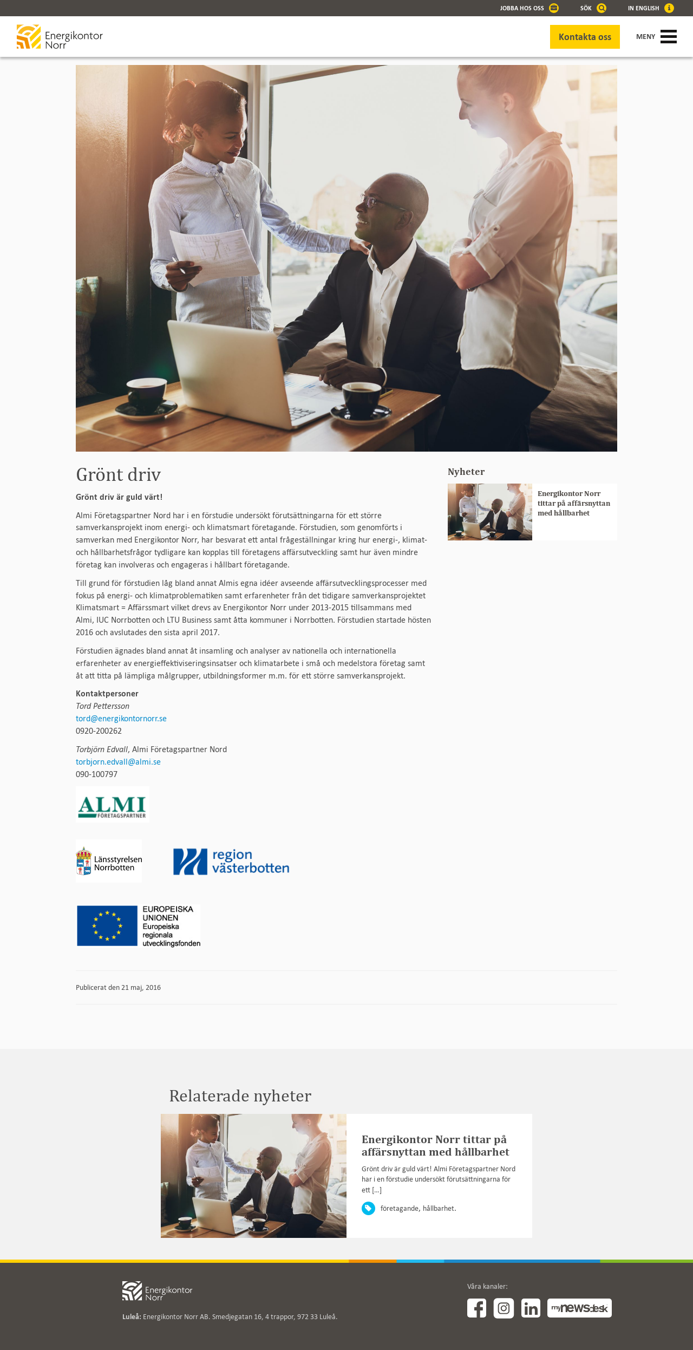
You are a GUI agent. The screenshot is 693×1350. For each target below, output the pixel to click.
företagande (400, 1208)
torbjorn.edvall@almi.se (118, 761)
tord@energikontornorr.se (121, 718)
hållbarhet (438, 1208)
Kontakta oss (585, 37)
